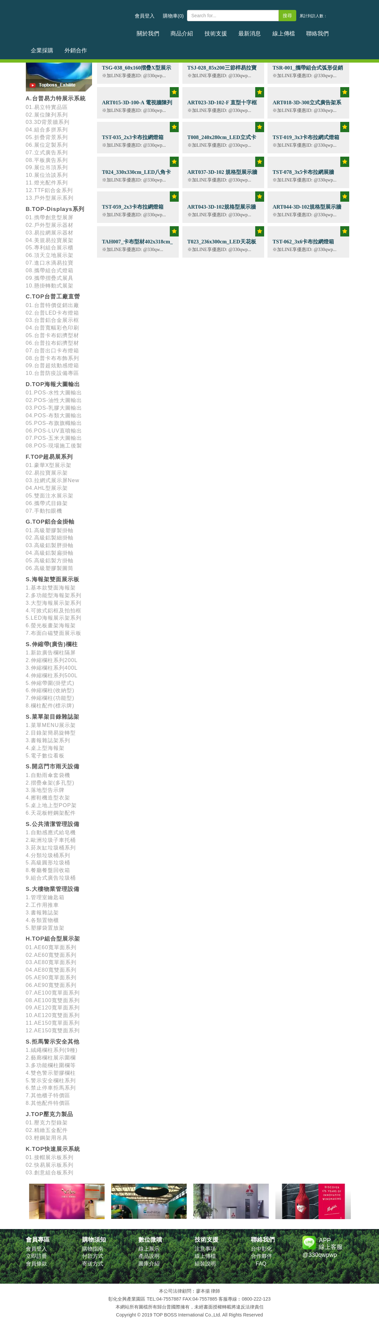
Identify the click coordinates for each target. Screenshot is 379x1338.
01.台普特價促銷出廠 (52, 305)
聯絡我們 (284, 31)
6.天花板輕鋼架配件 (51, 813)
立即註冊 (36, 1256)
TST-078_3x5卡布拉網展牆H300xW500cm (303, 175)
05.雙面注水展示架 (49, 495)
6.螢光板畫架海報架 (51, 625)
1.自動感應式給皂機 (51, 832)
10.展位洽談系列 (47, 175)
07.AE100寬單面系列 (53, 993)
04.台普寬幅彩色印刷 (52, 328)
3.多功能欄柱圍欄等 (51, 1065)
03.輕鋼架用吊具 (47, 1138)
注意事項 (205, 1249)
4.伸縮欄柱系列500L (52, 675)
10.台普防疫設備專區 (52, 373)
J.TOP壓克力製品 (49, 1114)
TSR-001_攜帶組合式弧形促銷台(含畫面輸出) (307, 71)
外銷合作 (339, 31)
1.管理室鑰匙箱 (45, 897)
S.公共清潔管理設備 (52, 824)
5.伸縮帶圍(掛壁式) (50, 683)
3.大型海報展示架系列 (53, 603)
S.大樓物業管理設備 (52, 889)
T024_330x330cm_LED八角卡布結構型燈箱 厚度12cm (136, 175)
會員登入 (145, 16)
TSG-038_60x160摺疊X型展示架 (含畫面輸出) (136, 71)
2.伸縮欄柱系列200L (52, 660)
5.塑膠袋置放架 (45, 928)
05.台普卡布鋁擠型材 (52, 335)
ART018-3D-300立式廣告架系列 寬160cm (306, 106)
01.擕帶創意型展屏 (49, 217)
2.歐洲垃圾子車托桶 (51, 840)
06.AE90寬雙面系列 (51, 985)
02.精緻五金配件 (47, 1130)
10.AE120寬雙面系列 (53, 1015)
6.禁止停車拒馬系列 (51, 1088)
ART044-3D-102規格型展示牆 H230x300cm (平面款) (306, 210)
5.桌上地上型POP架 (51, 805)
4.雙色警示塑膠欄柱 (51, 1073)
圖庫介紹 (149, 1263)
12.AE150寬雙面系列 (53, 1030)
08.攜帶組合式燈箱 (49, 270)
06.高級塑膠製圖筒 (49, 568)
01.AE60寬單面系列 (51, 947)
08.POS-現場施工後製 (54, 445)
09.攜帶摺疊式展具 (49, 278)
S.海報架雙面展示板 (52, 579)
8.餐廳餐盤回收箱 (48, 870)
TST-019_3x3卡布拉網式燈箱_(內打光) (305, 140)
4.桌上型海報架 (45, 748)
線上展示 (149, 1249)
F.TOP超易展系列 (49, 457)
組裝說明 (205, 1263)
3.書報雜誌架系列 (48, 740)
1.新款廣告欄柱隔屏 (51, 652)
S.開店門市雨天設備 (52, 766)
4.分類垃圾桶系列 (48, 855)
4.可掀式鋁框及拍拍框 (53, 610)
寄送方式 (92, 1263)
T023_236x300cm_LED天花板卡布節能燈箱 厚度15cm (221, 245)
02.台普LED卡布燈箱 (52, 313)
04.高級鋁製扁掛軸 (49, 553)
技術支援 (200, 31)
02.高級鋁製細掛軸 (49, 537)
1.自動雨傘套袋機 (48, 775)
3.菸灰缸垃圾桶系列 (51, 847)
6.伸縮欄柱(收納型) (50, 690)
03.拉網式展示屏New (52, 480)
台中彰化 (261, 1249)
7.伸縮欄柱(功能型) (50, 698)
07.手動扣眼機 (44, 511)
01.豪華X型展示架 (49, 465)
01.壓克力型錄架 (47, 1122)
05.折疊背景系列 (47, 137)
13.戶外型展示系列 (49, 198)
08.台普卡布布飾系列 (52, 358)
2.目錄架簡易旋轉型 (51, 733)
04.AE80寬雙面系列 (51, 970)
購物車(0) (173, 16)
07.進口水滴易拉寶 (49, 263)
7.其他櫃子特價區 (48, 1095)
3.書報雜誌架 (42, 912)
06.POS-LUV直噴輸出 (54, 431)
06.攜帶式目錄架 (47, 503)
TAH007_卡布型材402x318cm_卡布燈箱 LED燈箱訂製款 (137, 245)
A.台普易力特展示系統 (56, 98)
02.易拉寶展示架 (47, 473)
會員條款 (36, 1263)
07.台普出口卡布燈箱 (52, 350)
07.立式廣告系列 (47, 152)
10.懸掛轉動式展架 (49, 285)
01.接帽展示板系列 (49, 1157)
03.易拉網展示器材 (49, 232)
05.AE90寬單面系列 (51, 977)
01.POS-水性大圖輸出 (54, 392)
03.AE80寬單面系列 (51, 962)
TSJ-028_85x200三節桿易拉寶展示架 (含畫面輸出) (222, 71)
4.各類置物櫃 (42, 920)
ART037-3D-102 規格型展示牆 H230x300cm (222, 175)
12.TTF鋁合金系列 (49, 190)
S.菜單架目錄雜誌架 (52, 717)
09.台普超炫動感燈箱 (52, 365)
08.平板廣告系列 (47, 160)
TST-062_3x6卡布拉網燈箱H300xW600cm (303, 245)
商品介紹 (172, 31)
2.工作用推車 (42, 905)
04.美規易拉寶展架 (49, 240)
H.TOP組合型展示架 (53, 939)
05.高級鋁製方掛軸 (49, 560)
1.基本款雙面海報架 (51, 588)
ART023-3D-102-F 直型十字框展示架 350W (222, 106)
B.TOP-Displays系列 (55, 209)
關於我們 (145, 31)
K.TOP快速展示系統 (53, 1149)
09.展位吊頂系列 (47, 167)
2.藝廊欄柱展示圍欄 (51, 1057)
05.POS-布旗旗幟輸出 (54, 423)
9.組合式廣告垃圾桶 (51, 878)
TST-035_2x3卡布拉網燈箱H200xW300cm (133, 140)
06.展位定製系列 (47, 145)
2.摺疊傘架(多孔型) (50, 783)
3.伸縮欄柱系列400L (52, 668)
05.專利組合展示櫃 (49, 247)
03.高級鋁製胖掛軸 (49, 545)
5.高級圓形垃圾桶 (48, 862)
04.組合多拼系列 (47, 129)
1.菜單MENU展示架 (51, 725)
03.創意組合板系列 (49, 1172)
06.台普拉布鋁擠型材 (52, 343)
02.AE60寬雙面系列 (51, 955)
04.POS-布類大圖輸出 (54, 415)
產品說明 (149, 1256)
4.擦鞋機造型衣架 (48, 797)
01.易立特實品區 (47, 107)
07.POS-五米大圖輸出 (54, 438)
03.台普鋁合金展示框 (52, 320)
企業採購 (311, 31)
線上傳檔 (256, 31)
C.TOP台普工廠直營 (53, 296)
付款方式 (92, 1256)
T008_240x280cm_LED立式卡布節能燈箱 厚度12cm (221, 140)
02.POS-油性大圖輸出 (54, 400)
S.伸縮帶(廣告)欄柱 (52, 644)
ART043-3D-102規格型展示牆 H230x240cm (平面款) (221, 210)
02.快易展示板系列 (49, 1165)
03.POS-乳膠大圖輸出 (54, 408)
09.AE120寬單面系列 (53, 1007)
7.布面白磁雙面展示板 (53, 633)
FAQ (261, 1263)
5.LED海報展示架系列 (53, 618)
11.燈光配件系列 (47, 182)
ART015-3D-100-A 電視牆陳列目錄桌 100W (137, 106)
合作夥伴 (261, 1256)
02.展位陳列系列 (47, 115)
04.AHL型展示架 (47, 488)
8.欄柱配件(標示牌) (50, 705)
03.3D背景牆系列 (48, 122)
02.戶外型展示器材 (49, 225)
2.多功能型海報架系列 (53, 595)
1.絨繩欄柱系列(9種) (52, 1050)
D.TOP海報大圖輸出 (53, 384)
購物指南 (92, 1249)
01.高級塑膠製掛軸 (49, 530)
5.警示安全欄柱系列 (51, 1080)
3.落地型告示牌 (45, 790)
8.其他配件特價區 (48, 1103)
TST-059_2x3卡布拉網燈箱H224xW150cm (133, 210)
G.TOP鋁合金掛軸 (50, 522)
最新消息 (228, 31)
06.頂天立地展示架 (49, 255)
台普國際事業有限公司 (79, 19)
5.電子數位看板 (45, 755)
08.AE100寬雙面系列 (53, 1000)
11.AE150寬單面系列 (53, 1023)
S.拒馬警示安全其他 (52, 1042)
